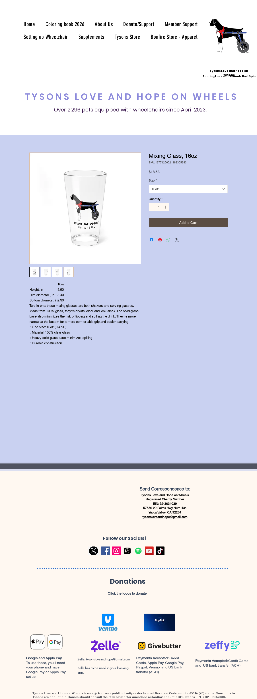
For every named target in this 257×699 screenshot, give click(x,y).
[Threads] (127, 550)
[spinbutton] (159, 207)
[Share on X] (177, 239)
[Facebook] (105, 550)
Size (153, 180)
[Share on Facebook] (151, 239)
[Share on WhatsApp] (168, 239)
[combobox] (188, 189)
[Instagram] (116, 550)
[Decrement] (152, 207)
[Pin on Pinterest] (160, 239)
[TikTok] (160, 550)
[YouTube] (149, 550)
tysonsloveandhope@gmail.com (164, 517)
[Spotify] (138, 550)
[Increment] (166, 207)
